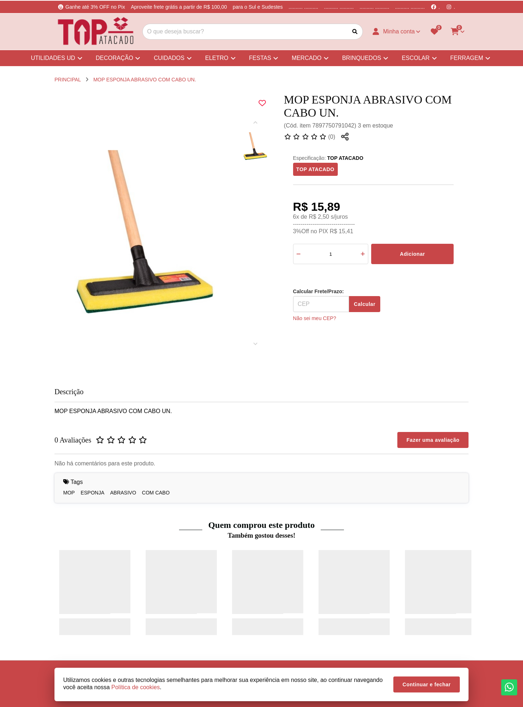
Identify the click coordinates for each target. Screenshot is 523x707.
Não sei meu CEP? (314, 318)
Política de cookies (136, 687)
